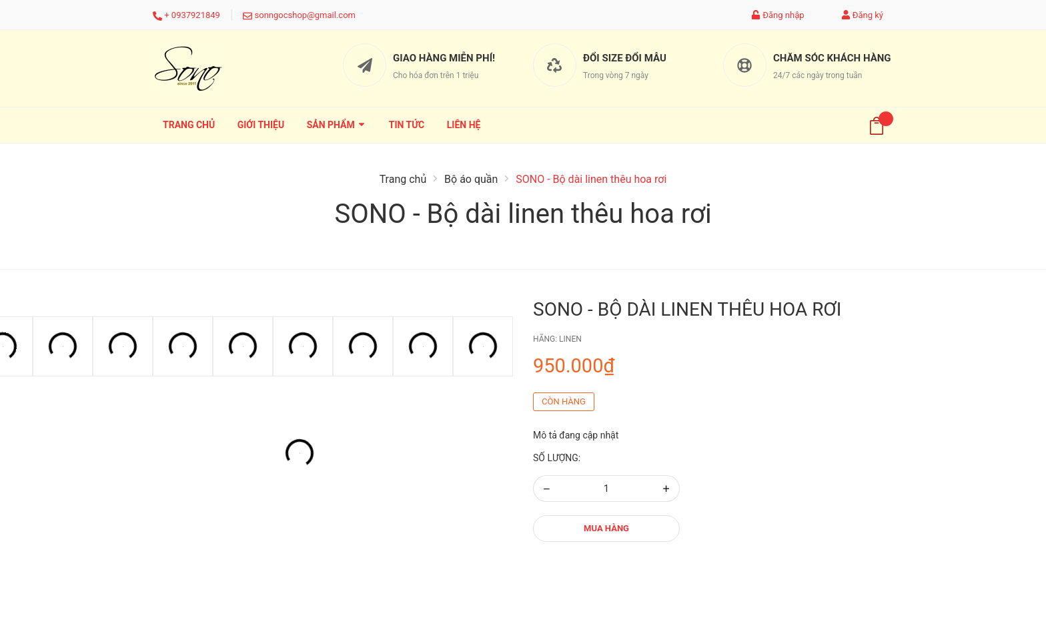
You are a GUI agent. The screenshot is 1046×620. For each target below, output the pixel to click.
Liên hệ (464, 124)
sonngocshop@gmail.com (305, 15)
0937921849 (195, 15)
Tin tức (407, 124)
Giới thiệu (260, 124)
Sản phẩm (337, 124)
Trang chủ (189, 124)
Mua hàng (606, 528)
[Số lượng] (606, 488)
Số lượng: (556, 457)
